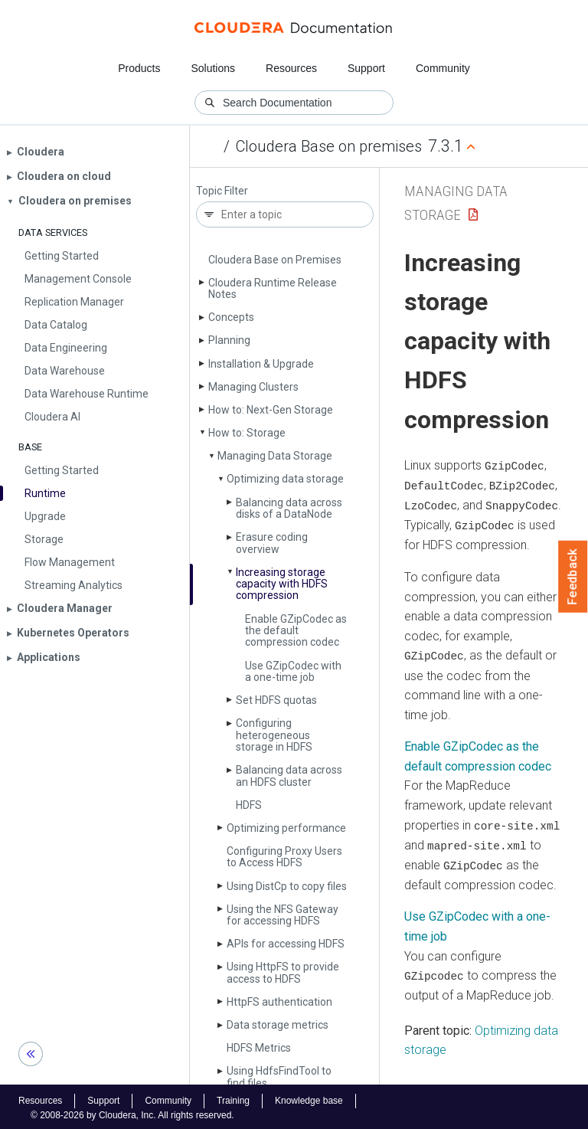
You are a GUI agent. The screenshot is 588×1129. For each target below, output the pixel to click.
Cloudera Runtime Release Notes (272, 288)
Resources (291, 68)
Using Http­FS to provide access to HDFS (283, 972)
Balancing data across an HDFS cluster (289, 775)
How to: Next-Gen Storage (270, 410)
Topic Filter (222, 191)
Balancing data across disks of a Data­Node (289, 508)
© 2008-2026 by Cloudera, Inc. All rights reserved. (132, 1112)
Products (139, 68)
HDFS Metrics (259, 1048)
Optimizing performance (286, 828)
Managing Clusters (253, 387)
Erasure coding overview (272, 543)
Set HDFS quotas (276, 700)
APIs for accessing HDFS (286, 944)
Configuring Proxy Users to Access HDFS (284, 857)
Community (443, 68)
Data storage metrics (277, 1025)
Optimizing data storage (285, 479)
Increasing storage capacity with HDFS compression (282, 584)
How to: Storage (247, 433)
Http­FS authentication (279, 1002)
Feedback (573, 576)
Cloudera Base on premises (329, 146)
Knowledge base (309, 1097)
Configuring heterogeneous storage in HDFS (274, 735)
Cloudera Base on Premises (274, 260)
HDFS (249, 805)
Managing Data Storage (274, 456)
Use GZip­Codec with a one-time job (293, 671)
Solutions (213, 68)
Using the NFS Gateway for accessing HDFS (282, 915)
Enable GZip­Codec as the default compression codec (296, 631)
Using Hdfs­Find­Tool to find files (279, 1076)
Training (233, 1097)
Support (366, 68)
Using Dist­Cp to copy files (287, 886)
